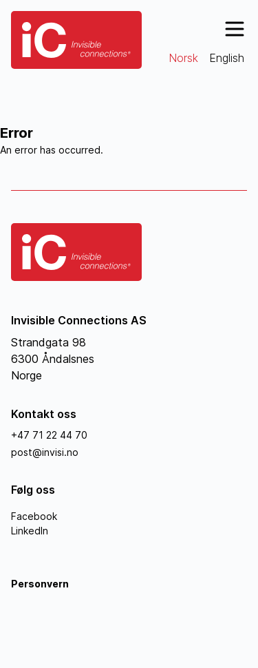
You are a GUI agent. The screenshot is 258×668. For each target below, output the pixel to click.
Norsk (183, 58)
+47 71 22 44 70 (49, 435)
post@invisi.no (44, 452)
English (226, 58)
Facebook (34, 516)
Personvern (40, 583)
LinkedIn (29, 530)
